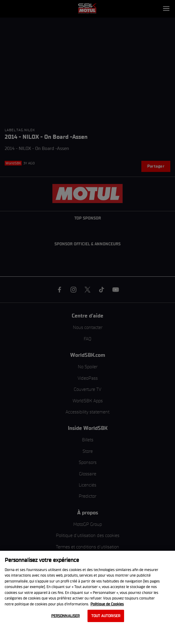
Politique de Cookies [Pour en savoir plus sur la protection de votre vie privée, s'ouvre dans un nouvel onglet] (107, 604)
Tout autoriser (105, 616)
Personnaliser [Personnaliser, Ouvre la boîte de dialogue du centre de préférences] (65, 616)
